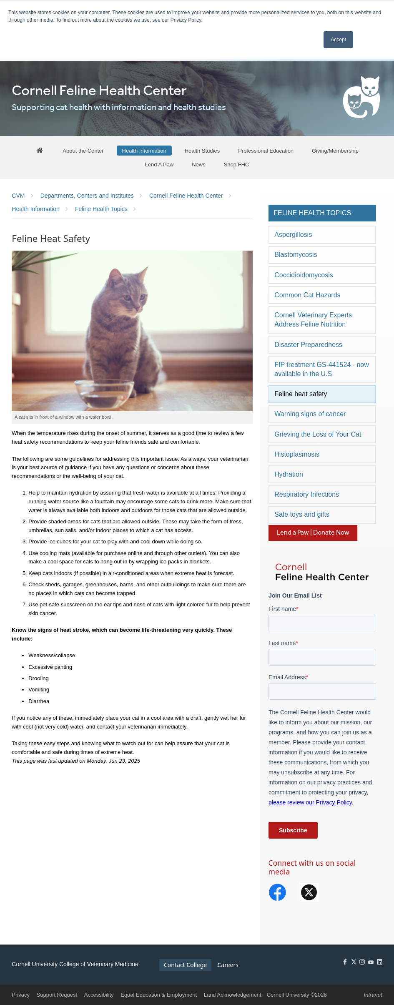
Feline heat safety (300, 393)
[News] (198, 164)
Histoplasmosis (296, 454)
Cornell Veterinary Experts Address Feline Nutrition (313, 320)
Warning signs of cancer (310, 413)
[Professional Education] (266, 151)
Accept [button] (338, 40)
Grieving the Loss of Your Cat (317, 434)
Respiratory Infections (306, 494)
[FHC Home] (40, 151)
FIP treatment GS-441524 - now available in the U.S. (321, 369)
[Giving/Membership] (335, 151)
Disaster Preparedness (308, 344)
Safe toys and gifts (301, 514)
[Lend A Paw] (159, 164)
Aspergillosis (293, 234)
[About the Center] (83, 151)
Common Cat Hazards (307, 295)
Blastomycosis (295, 254)
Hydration (288, 474)
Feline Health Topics (312, 212)
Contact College (185, 965)
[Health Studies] (202, 151)
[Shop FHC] (236, 164)
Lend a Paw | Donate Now (312, 532)
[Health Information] (144, 151)
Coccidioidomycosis (303, 275)
